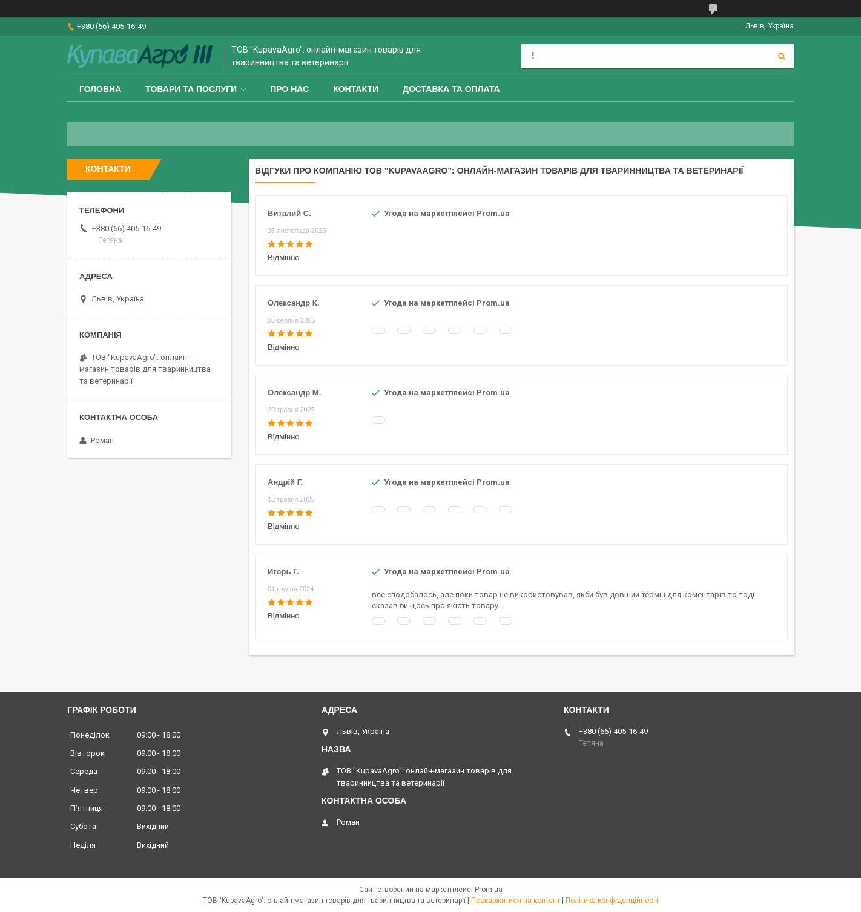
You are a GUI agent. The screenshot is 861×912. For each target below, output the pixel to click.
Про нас (289, 89)
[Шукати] (782, 56)
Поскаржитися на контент (515, 900)
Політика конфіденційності (612, 900)
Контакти (355, 89)
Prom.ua (489, 889)
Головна (100, 89)
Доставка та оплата (451, 89)
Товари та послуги (191, 89)
